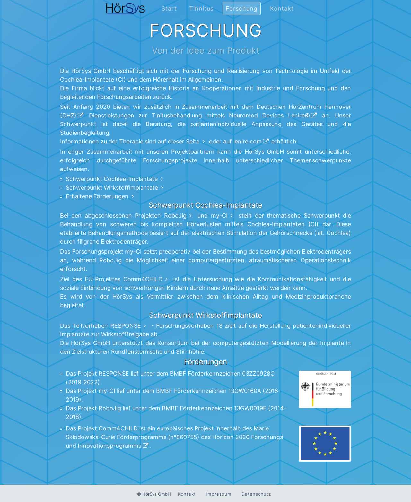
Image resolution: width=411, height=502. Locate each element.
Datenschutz (256, 494)
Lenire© (299, 115)
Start (169, 8)
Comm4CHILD (142, 279)
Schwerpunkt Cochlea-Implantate (112, 179)
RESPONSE (125, 325)
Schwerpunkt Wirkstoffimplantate (112, 187)
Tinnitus (201, 8)
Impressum (219, 494)
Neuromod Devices (256, 115)
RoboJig (175, 215)
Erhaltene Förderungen (97, 196)
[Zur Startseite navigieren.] (125, 15)
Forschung (242, 8)
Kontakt (282, 8)
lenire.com (247, 141)
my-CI (219, 215)
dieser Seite (183, 141)
